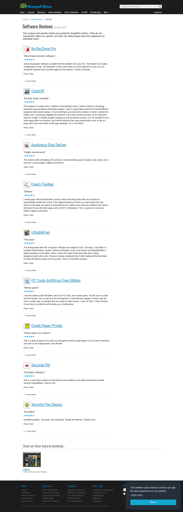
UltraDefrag (40, 232)
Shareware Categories (76, 493)
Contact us (25, 493)
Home (25, 19)
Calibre (26, 469)
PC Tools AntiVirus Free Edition (55, 280)
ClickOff (37, 91)
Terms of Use (26, 501)
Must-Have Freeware (50, 501)
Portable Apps (48, 498)
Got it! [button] (153, 502)
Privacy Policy (26, 498)
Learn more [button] (137, 495)
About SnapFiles (28, 495)
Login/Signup (98, 495)
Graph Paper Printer (47, 326)
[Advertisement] (135, 76)
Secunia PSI (40, 365)
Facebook (97, 501)
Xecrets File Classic (46, 405)
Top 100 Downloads (75, 495)
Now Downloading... (75, 501)
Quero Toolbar (42, 184)
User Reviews (36, 19)
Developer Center (100, 493)
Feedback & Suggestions (103, 490)
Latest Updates (73, 498)
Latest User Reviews (50, 493)
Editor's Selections (50, 490)
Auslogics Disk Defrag (48, 145)
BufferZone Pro (43, 49)
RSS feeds (97, 498)
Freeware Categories (75, 490)
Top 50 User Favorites (51, 495)
